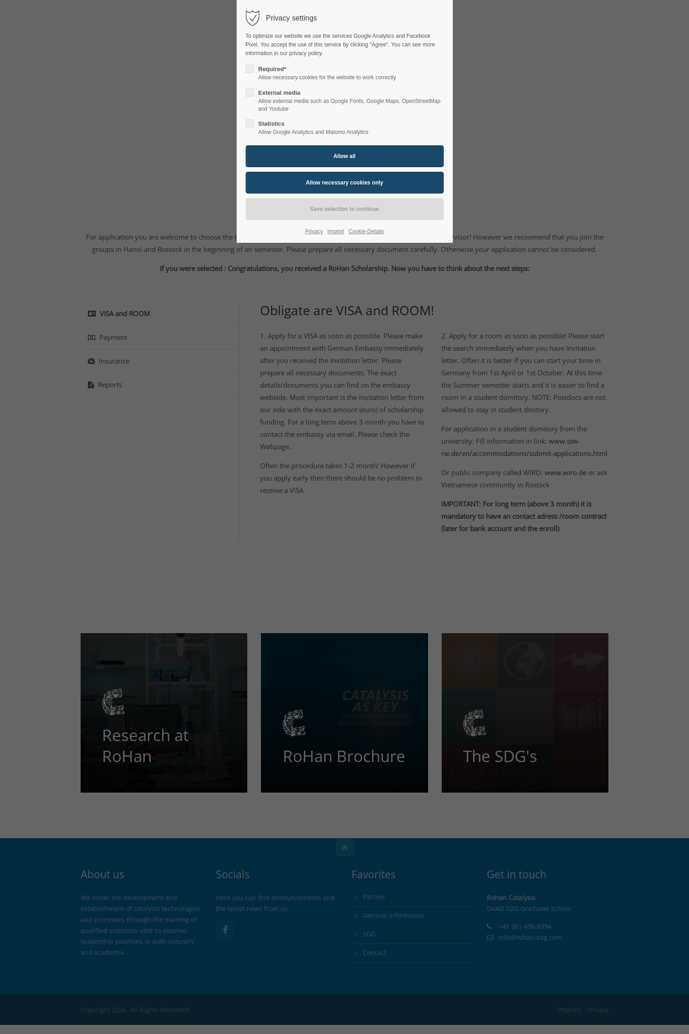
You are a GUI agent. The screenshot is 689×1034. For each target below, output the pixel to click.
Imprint (335, 231)
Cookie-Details (366, 231)
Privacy (314, 231)
